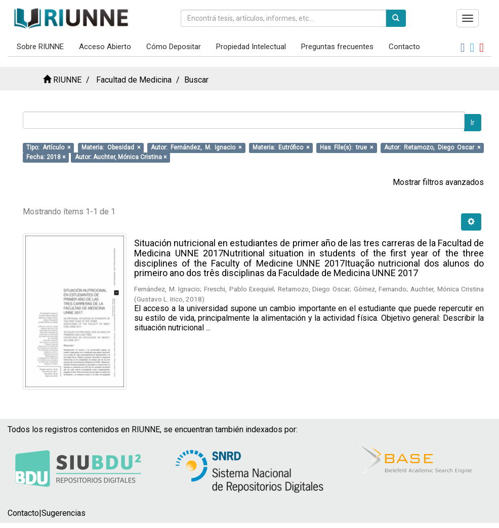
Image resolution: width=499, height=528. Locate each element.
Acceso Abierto (105, 46)
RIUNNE (67, 80)
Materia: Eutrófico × (281, 147)
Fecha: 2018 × (45, 157)
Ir (473, 123)
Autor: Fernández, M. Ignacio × (196, 147)
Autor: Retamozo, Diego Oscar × (432, 147)
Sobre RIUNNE (40, 46)
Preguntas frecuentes (337, 46)
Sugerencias (63, 513)
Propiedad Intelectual (251, 46)
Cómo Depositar (173, 46)
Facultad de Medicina (134, 80)
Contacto (404, 46)
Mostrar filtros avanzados (438, 182)
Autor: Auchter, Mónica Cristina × (121, 157)
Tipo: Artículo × (48, 147)
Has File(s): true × (346, 147)
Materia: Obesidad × (110, 147)
